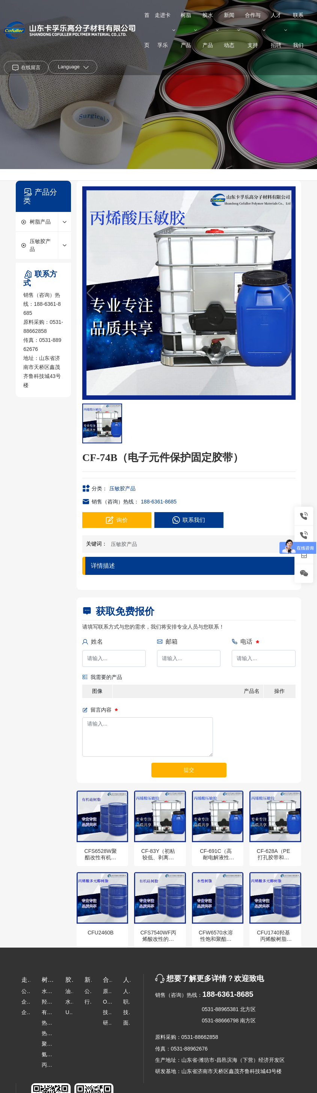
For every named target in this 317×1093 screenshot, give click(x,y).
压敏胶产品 (122, 488)
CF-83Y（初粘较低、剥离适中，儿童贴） (158, 857)
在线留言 (31, 67)
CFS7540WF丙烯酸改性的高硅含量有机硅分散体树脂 (158, 942)
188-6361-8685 (159, 502)
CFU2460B (100, 933)
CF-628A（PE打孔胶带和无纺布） (273, 857)
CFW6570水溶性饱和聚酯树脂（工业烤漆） (216, 942)
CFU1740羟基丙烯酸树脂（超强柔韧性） (273, 942)
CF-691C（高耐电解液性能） (216, 857)
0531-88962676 (189, 1049)
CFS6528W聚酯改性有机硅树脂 (101, 857)
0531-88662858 (199, 1037)
